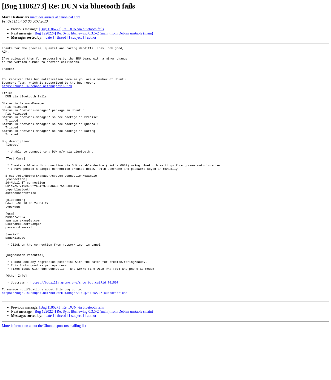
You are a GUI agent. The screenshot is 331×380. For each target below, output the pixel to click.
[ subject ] (76, 37)
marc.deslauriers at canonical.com (55, 17)
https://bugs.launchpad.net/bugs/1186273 (37, 94)
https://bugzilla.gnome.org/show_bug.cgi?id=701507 (74, 330)
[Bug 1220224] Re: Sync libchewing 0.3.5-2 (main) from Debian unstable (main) (93, 33)
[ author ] (92, 37)
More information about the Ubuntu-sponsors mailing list (44, 376)
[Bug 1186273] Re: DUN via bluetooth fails (71, 29)
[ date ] (48, 37)
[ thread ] (61, 37)
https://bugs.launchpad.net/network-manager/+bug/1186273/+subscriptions (64, 342)
